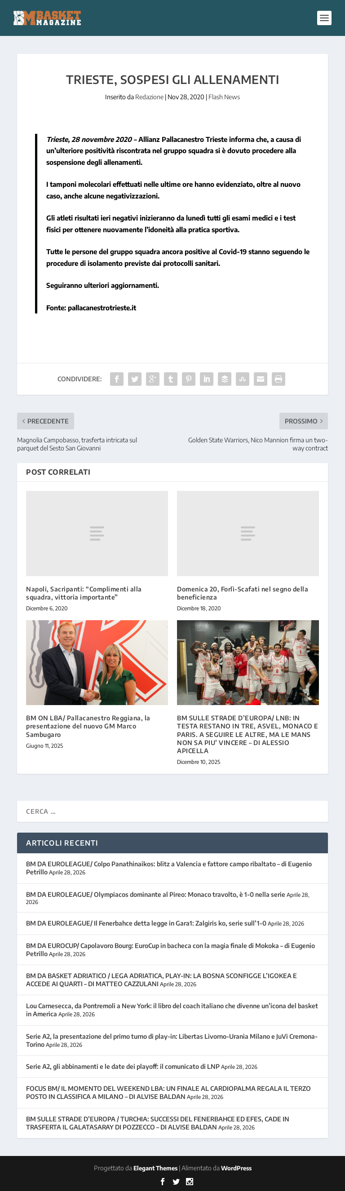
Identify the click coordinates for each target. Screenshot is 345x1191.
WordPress (236, 1168)
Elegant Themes (155, 1168)
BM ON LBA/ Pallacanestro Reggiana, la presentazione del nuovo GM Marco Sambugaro (88, 726)
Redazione (149, 97)
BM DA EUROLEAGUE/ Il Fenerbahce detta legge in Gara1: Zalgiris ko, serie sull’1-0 (146, 923)
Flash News (224, 97)
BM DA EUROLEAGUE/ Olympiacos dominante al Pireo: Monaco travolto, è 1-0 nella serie (155, 894)
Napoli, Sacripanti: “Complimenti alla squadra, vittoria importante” (84, 593)
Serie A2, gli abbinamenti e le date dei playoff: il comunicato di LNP (123, 1066)
